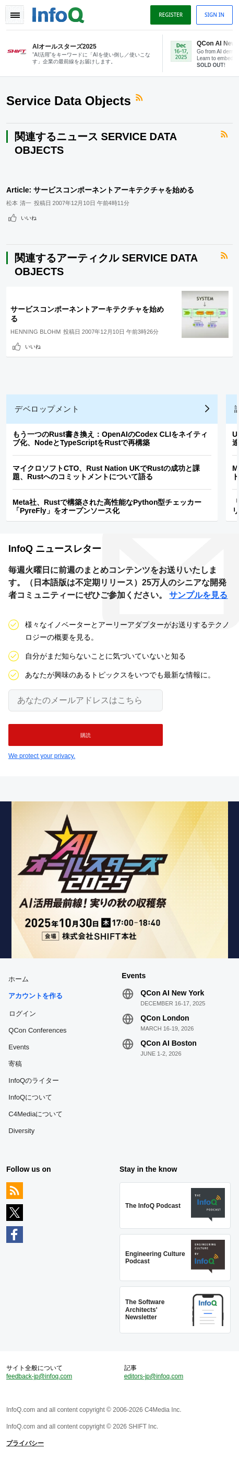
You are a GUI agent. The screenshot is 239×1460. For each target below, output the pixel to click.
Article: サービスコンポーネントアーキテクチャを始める (100, 190)
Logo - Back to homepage (58, 13)
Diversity (21, 1131)
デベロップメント (47, 408)
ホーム (18, 979)
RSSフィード (140, 98)
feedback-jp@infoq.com (39, 1376)
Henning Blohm (35, 332)
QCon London (164, 1018)
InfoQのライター (33, 1080)
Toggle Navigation (14, 14)
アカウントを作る (35, 996)
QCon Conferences (37, 1030)
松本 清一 (19, 203)
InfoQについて (30, 1097)
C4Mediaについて (35, 1114)
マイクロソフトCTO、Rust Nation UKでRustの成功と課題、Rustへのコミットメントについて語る (106, 472)
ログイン (22, 1013)
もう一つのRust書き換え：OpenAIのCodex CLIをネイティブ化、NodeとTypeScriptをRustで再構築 (110, 438)
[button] (85, 735)
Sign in (214, 14)
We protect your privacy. (41, 756)
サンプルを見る (198, 595)
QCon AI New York (172, 993)
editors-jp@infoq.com (154, 1376)
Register (171, 14)
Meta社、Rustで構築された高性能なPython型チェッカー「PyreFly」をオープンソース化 (107, 506)
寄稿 (15, 1064)
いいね (29, 217)
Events (18, 1047)
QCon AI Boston (168, 1043)
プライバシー (25, 1443)
